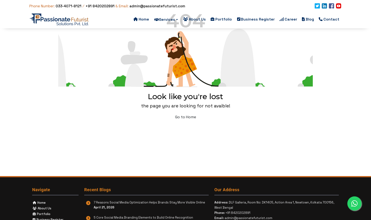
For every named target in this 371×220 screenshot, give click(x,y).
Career (288, 19)
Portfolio (221, 19)
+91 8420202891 (100, 6)
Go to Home (185, 116)
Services (166, 19)
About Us (194, 19)
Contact (329, 19)
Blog (308, 19)
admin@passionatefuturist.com (157, 6)
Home (141, 19)
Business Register (256, 19)
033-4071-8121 (69, 6)
